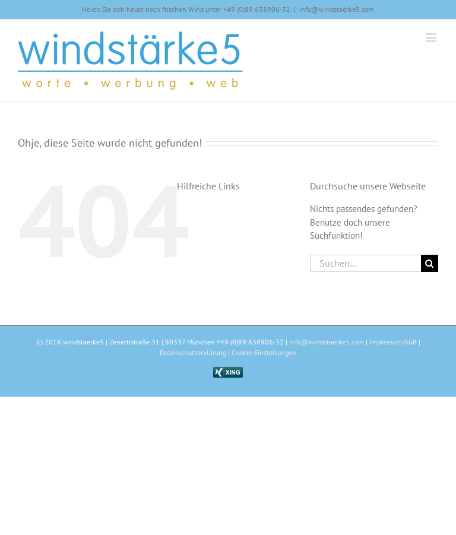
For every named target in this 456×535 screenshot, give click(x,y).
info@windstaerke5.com (336, 9)
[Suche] (429, 263)
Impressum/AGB (393, 341)
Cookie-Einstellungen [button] (264, 352)
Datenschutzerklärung (193, 352)
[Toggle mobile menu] (432, 37)
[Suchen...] (365, 263)
